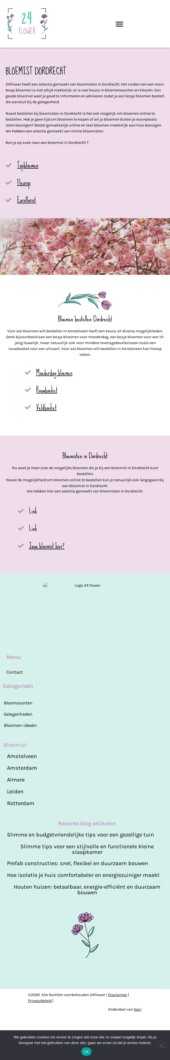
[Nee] (161, 1044)
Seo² (138, 1011)
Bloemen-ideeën (20, 745)
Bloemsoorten (18, 723)
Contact (14, 692)
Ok (86, 1052)
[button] (119, 24)
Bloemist (15, 765)
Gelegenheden (18, 734)
